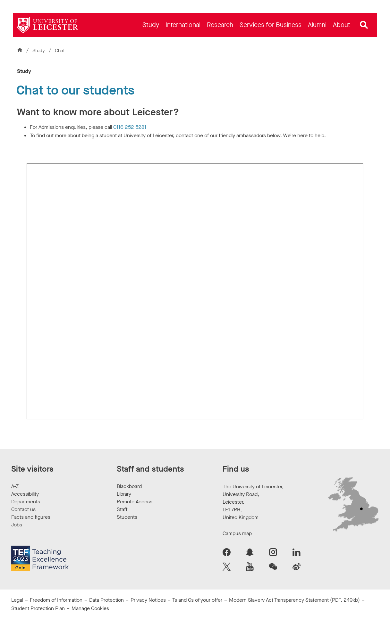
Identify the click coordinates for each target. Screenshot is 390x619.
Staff (122, 509)
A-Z (15, 486)
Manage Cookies (90, 608)
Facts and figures (30, 517)
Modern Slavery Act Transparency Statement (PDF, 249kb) (294, 600)
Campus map (237, 533)
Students (127, 517)
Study (39, 50)
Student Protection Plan (38, 608)
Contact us (23, 509)
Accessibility (25, 494)
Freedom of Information (56, 600)
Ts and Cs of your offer (197, 600)
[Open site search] (364, 25)
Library (124, 494)
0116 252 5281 (129, 127)
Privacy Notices (148, 600)
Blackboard (129, 486)
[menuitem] (150, 25)
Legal (17, 600)
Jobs (16, 524)
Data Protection (106, 600)
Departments (25, 501)
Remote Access (134, 501)
